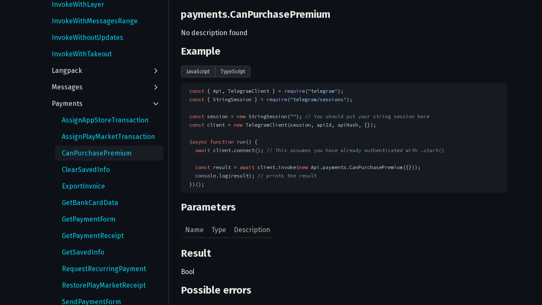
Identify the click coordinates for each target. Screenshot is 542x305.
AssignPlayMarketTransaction (108, 137)
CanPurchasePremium (97, 153)
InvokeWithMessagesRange (95, 21)
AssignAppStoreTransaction (105, 120)
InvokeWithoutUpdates (87, 37)
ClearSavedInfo (86, 170)
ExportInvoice (83, 186)
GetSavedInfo (83, 252)
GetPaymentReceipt (93, 236)
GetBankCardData (90, 203)
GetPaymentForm (89, 219)
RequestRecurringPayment (104, 269)
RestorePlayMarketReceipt (104, 285)
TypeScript (233, 72)
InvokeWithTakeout (82, 54)
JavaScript (198, 72)
